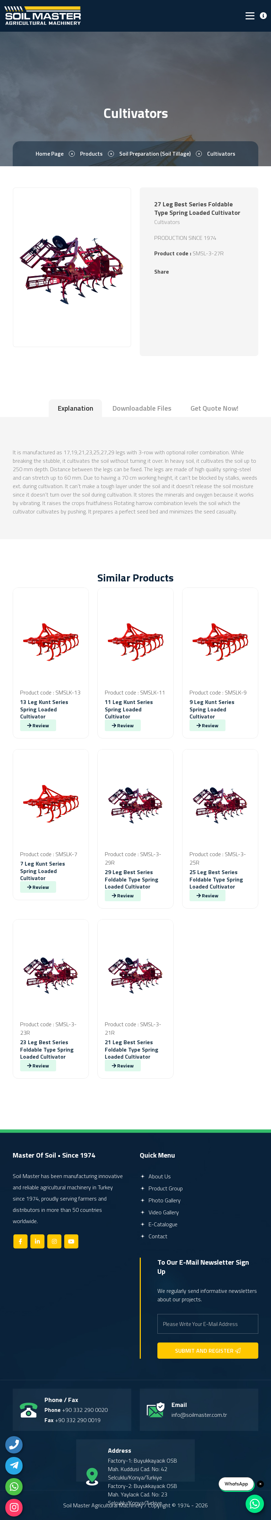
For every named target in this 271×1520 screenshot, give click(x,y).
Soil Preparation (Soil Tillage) (155, 154)
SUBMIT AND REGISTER (208, 1350)
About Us (155, 1176)
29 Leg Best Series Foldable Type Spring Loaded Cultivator (131, 879)
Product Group (161, 1188)
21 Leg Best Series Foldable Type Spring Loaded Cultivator (131, 1049)
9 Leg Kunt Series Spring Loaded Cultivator (211, 709)
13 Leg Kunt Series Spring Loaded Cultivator (44, 709)
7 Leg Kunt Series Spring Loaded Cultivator (42, 871)
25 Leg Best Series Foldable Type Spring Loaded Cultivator (216, 879)
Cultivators (222, 154)
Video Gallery (159, 1212)
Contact (153, 1236)
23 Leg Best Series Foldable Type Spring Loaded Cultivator (47, 1049)
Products (91, 154)
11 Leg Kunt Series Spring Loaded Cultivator (129, 709)
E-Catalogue (158, 1224)
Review (38, 725)
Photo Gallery (160, 1200)
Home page (49, 154)
